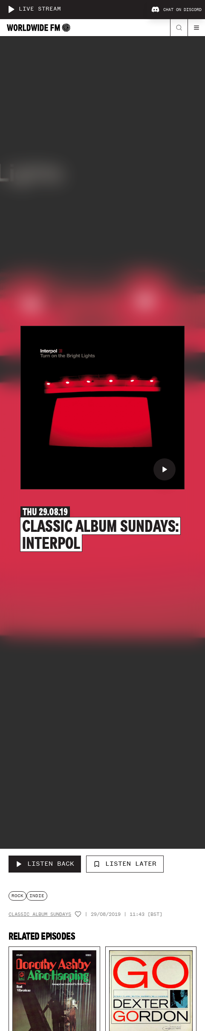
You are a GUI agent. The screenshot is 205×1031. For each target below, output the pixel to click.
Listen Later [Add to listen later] (124, 863)
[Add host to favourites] (78, 914)
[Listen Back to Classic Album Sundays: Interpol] (45, 864)
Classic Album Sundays (40, 914)
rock (17, 895)
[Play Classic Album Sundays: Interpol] (164, 469)
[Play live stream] (11, 9)
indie (36, 895)
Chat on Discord (176, 10)
